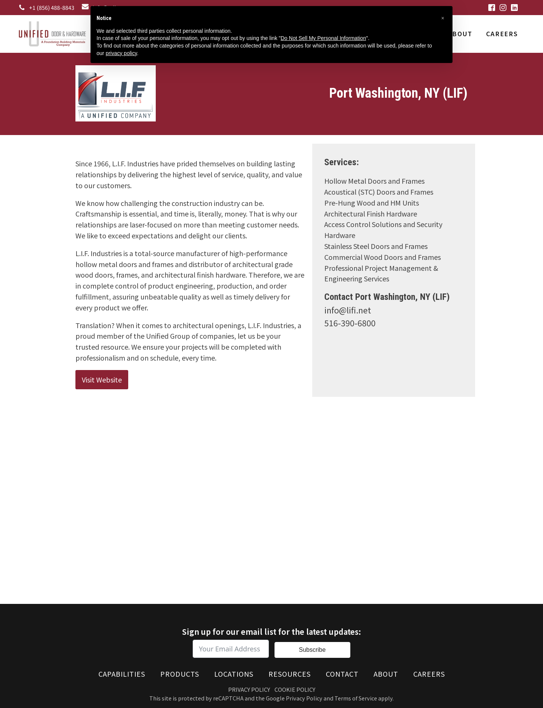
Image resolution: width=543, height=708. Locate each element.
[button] (443, 18)
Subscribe (312, 650)
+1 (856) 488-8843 (51, 7)
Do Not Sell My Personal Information (323, 38)
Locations (233, 674)
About (460, 33)
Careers (502, 33)
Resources (289, 674)
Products (179, 674)
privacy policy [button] (121, 53)
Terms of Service (355, 698)
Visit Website (102, 379)
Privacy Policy (249, 689)
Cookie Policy (295, 689)
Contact (342, 674)
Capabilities (121, 674)
